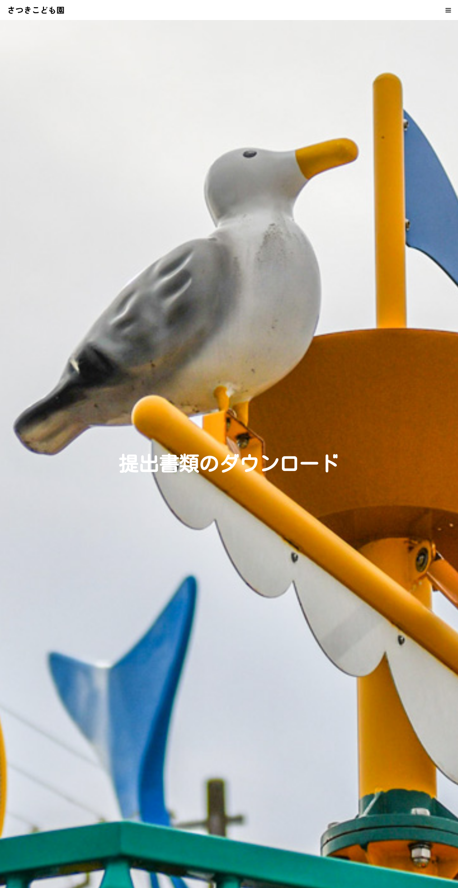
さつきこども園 (36, 10)
